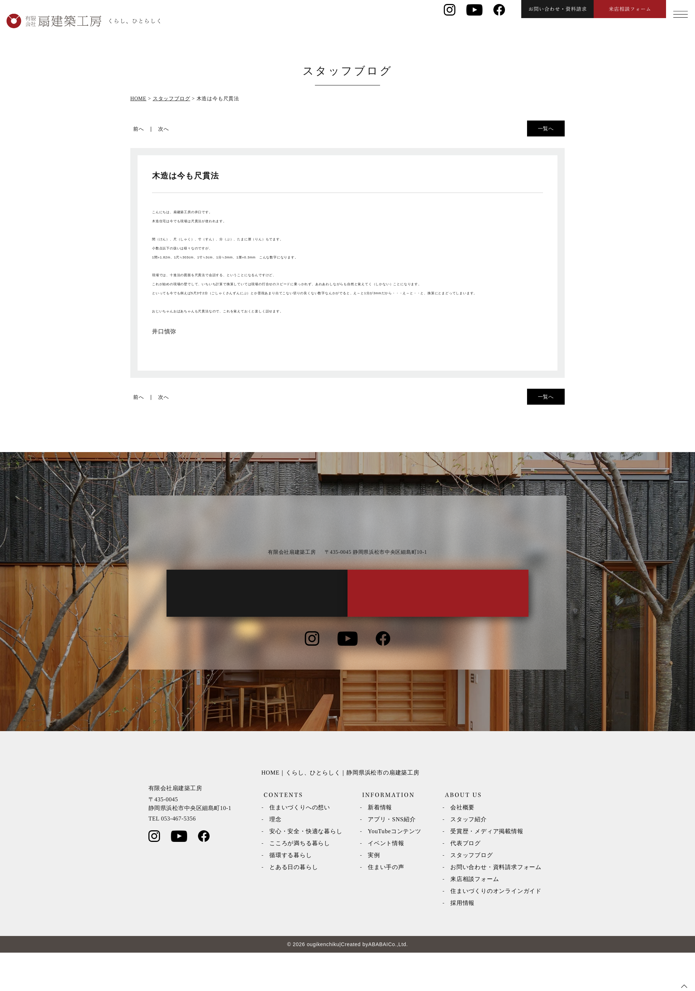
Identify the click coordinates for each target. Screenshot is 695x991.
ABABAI (378, 983)
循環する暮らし (290, 893)
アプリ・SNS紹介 (392, 858)
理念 (275, 858)
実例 (374, 893)
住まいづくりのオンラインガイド (496, 929)
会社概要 (462, 846)
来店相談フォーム (474, 917)
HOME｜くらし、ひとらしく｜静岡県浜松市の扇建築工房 (340, 811)
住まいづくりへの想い (299, 846)
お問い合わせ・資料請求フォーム (496, 905)
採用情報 (462, 941)
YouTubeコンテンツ (394, 869)
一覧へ (546, 128)
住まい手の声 (386, 905)
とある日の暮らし (293, 905)
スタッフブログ (471, 893)
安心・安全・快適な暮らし (305, 869)
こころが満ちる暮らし (299, 881)
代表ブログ (465, 881)
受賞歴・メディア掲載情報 (486, 869)
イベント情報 (386, 881)
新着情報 (380, 846)
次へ (163, 129)
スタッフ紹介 (468, 858)
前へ (138, 129)
